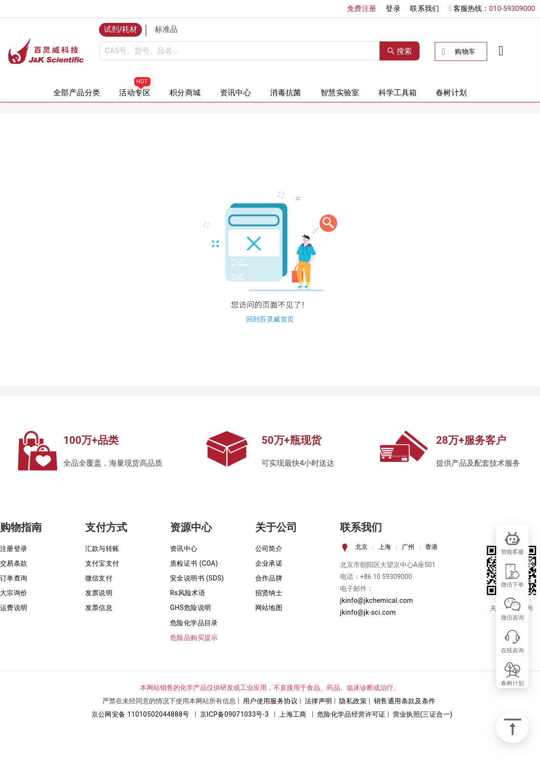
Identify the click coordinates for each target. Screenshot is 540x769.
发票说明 (99, 593)
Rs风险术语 (187, 593)
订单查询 (14, 578)
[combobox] (239, 50)
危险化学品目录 (194, 623)
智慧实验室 (340, 92)
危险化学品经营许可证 (351, 714)
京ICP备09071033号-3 (234, 714)
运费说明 (14, 607)
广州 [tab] (408, 546)
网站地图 (269, 607)
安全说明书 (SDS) (197, 578)
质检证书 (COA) (194, 563)
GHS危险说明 (190, 607)
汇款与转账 (102, 548)
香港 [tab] (431, 546)
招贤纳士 (269, 593)
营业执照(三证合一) (423, 714)
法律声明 (318, 701)
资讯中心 (235, 92)
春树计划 (451, 92)
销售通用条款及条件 (405, 701)
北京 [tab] (361, 546)
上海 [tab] (385, 546)
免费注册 (362, 8)
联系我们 (425, 8)
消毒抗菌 (285, 92)
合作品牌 (269, 578)
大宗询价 (14, 593)
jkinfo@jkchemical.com (376, 600)
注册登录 (14, 548)
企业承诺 (269, 563)
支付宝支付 (102, 563)
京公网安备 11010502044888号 (140, 714)
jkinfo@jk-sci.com (368, 612)
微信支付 (99, 578)
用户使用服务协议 (270, 701)
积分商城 (185, 92)
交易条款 (14, 563)
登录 (393, 8)
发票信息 (99, 607)
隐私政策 (353, 701)
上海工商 (293, 714)
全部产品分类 (76, 92)
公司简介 (269, 548)
